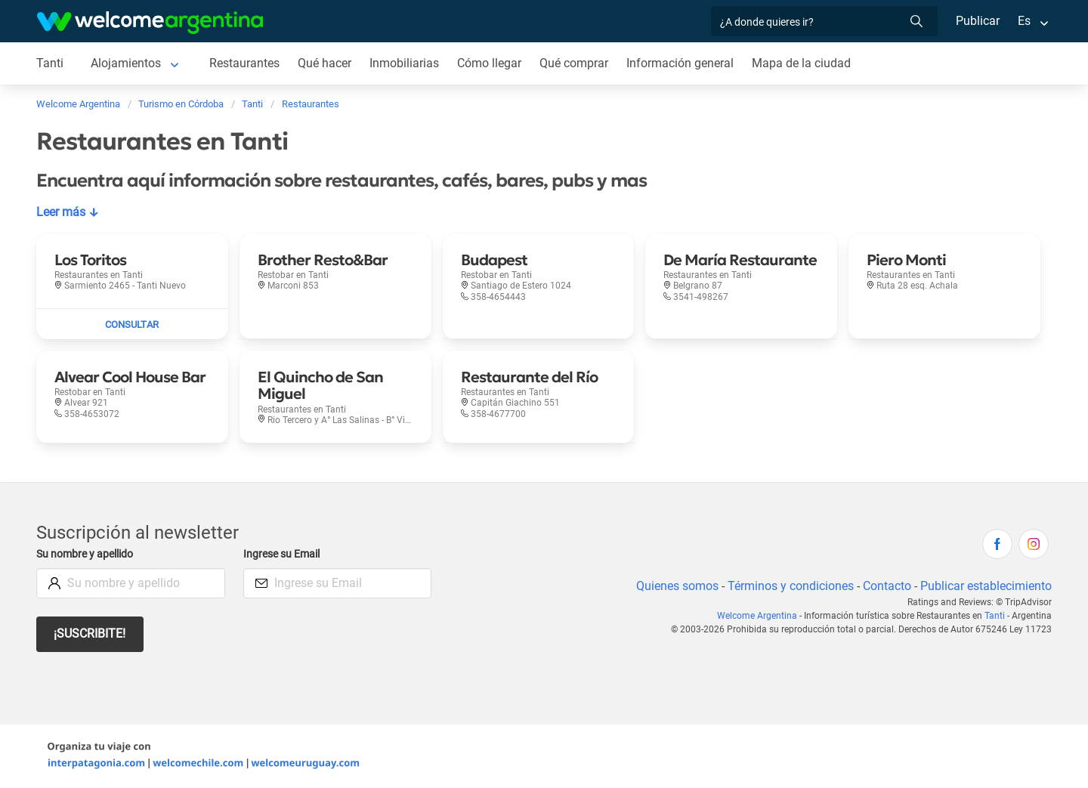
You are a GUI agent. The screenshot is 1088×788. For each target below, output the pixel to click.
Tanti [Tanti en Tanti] (49, 63)
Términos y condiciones (788, 586)
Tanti (996, 615)
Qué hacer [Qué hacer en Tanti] (325, 63)
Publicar (977, 21)
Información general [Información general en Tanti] (683, 63)
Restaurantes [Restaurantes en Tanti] (244, 63)
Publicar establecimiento (985, 586)
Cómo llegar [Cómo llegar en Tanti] (491, 63)
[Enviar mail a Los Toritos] (132, 324)
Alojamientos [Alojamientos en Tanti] (125, 63)
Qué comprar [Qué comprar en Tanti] (576, 63)
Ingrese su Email (283, 554)
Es (1024, 21)
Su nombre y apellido (87, 554)
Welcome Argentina (761, 615)
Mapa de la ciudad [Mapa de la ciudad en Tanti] (805, 63)
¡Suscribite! (90, 633)
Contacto (885, 586)
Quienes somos (673, 586)
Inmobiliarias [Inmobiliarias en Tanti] (405, 63)
